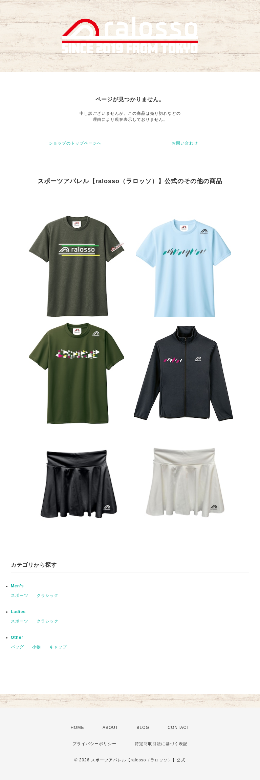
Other (17, 637)
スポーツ (19, 595)
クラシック (48, 595)
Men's (17, 586)
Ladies (18, 611)
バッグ (17, 647)
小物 (36, 647)
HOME (77, 727)
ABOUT (110, 727)
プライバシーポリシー (94, 743)
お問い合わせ (185, 143)
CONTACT (178, 727)
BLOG (143, 727)
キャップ (58, 647)
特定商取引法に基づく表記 (161, 743)
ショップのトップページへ (75, 143)
